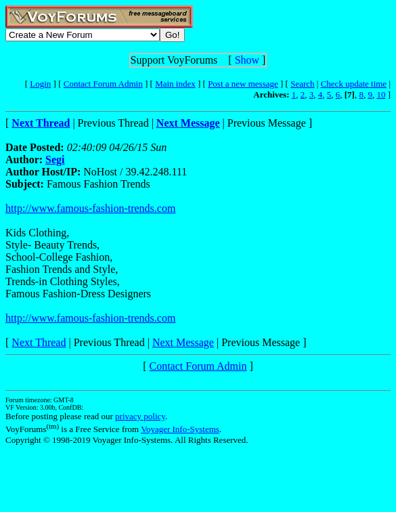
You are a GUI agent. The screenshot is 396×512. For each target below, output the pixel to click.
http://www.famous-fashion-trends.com (90, 208)
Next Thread (39, 342)
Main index (175, 84)
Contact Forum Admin (103, 84)
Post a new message (243, 84)
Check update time (354, 84)
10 (380, 94)
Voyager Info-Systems (180, 429)
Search (302, 84)
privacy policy (140, 416)
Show (247, 60)
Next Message (183, 342)
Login (40, 84)
